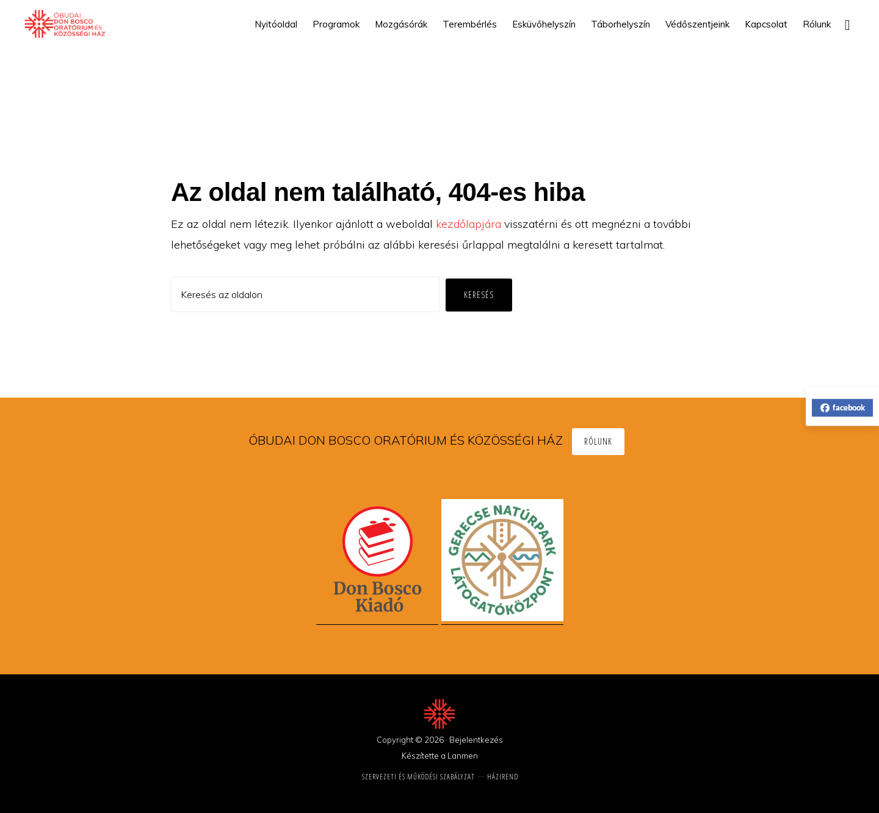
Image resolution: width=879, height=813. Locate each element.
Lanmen (462, 755)
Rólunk (598, 441)
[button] (847, 24)
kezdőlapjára (468, 224)
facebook (842, 407)
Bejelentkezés (476, 740)
